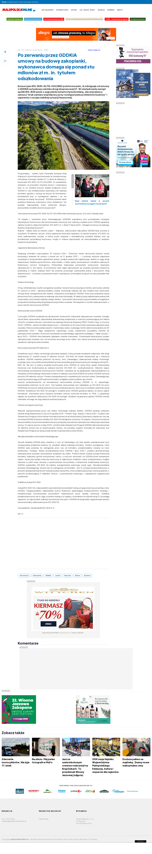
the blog (93, 839)
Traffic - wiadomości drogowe (116, 19)
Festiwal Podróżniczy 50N (53, 19)
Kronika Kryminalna (137, 19)
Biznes (77, 575)
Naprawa (67, 575)
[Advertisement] (133, 118)
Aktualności (48, 10)
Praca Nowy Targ (60, 839)
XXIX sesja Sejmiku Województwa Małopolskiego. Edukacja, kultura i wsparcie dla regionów (105, 765)
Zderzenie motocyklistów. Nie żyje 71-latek (16, 762)
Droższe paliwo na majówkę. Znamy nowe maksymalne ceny (135, 762)
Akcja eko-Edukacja (14, 19)
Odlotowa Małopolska (33, 19)
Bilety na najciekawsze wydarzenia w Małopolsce (84, 19)
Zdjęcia (101, 10)
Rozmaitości (62, 10)
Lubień (57, 575)
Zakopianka (37, 575)
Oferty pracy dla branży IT (78, 839)
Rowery (111, 10)
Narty (120, 10)
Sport (74, 10)
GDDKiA (48, 575)
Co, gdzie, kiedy (87, 10)
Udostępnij (94, 50)
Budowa (87, 575)
